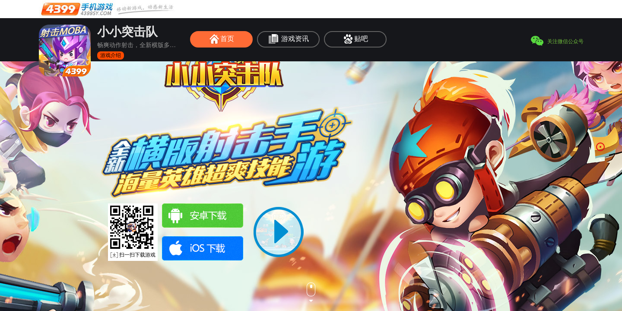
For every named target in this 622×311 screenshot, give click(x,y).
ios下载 (202, 248)
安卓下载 (202, 215)
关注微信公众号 (565, 41)
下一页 (311, 292)
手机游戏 (108, 9)
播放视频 (279, 232)
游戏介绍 (110, 55)
